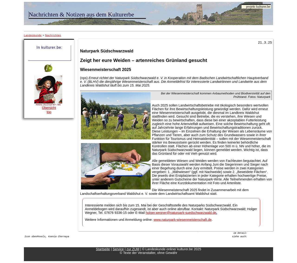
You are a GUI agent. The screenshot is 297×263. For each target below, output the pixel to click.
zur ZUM (132, 249)
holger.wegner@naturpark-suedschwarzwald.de (181, 213)
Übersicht (49, 108)
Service (118, 249)
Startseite (103, 249)
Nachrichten (53, 35)
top (49, 112)
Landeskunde (33, 35)
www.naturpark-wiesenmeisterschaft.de (183, 219)
